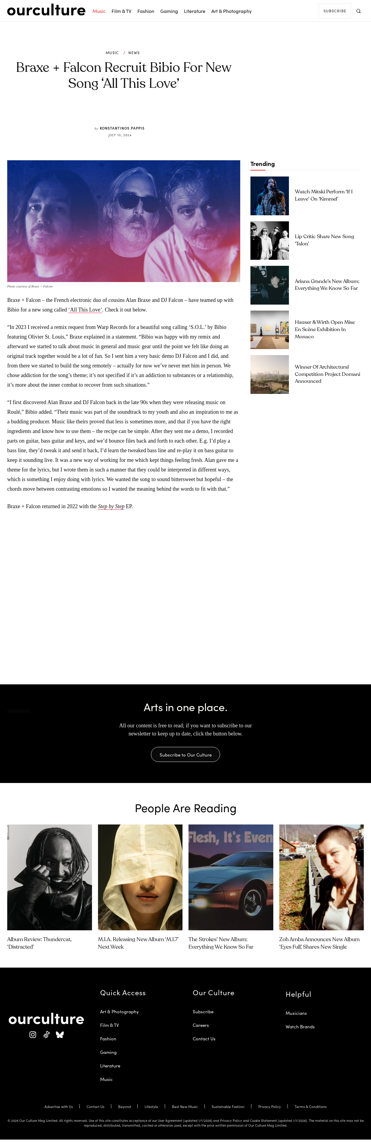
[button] (358, 10)
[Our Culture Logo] (46, 10)
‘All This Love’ (85, 310)
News (134, 52)
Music (112, 52)
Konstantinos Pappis (122, 127)
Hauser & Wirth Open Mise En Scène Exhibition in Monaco (325, 329)
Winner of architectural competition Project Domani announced (327, 374)
